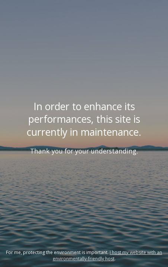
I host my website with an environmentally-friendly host (107, 255)
